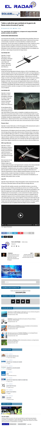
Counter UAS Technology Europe (14, 362)
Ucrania (10, 236)
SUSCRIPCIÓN (21, 292)
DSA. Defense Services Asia (12, 356)
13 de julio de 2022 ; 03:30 (7, 28)
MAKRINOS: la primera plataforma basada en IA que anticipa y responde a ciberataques (22, 319)
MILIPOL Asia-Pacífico (11, 392)
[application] (20, 215)
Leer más (29, 424)
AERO (7, 374)
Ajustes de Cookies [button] (22, 424)
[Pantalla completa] (38, 224)
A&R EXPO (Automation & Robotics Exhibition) (16, 380)
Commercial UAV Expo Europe (13, 368)
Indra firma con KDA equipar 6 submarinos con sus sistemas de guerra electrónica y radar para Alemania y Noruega (23, 312)
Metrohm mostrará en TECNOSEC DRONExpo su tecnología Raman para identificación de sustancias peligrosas (22, 333)
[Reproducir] (3, 224)
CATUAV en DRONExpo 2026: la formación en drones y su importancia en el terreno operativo (23, 340)
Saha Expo (8, 398)
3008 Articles (25, 242)
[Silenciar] (36, 224)
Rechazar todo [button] (13, 424)
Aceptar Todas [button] (5, 424)
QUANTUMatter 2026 (11, 386)
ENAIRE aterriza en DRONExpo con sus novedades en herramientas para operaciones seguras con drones (23, 326)
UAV (20, 28)
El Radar (15, 28)
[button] (20, 215)
